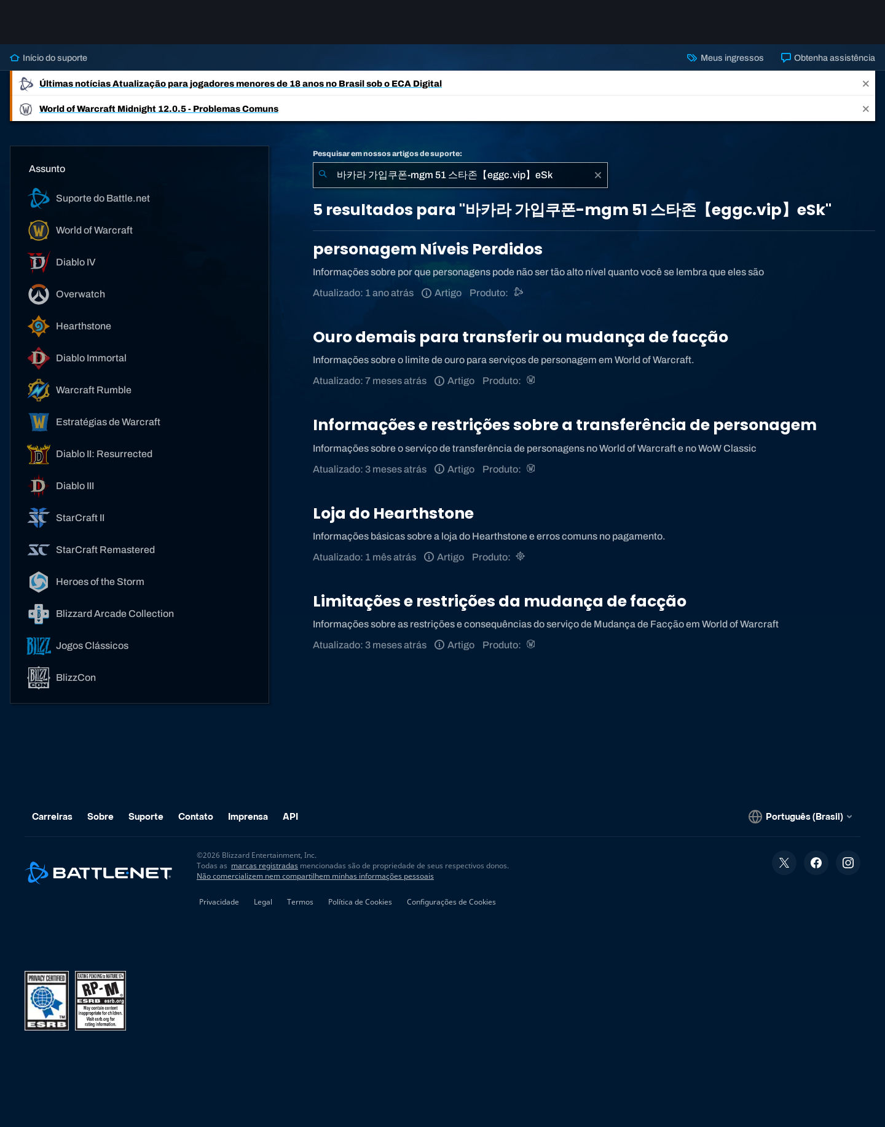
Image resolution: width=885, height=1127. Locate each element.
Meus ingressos (725, 58)
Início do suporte (48, 58)
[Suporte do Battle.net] (519, 293)
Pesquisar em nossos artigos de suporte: (387, 153)
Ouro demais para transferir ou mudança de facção (520, 337)
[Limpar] (598, 175)
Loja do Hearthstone (393, 513)
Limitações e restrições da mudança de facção (499, 601)
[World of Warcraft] (532, 380)
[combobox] (460, 175)
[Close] (866, 83)
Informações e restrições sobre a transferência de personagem (565, 425)
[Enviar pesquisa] (322, 175)
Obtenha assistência (828, 58)
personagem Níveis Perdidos (428, 249)
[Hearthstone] (521, 557)
